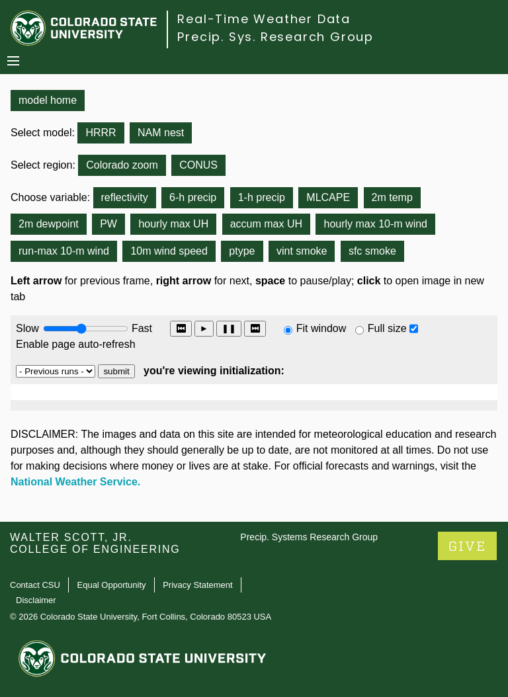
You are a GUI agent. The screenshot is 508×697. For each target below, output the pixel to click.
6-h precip (192, 197)
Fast (141, 328)
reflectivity (124, 197)
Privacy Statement (198, 585)
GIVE (467, 546)
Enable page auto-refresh (76, 344)
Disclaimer (36, 600)
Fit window (321, 328)
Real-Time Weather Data (264, 19)
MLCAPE (328, 197)
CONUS (198, 165)
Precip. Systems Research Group (309, 537)
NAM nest (161, 132)
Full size (387, 328)
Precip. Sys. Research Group (275, 36)
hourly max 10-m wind (375, 223)
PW (108, 223)
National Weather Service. (75, 481)
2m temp (392, 197)
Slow (27, 328)
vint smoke (301, 251)
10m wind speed (169, 251)
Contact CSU (35, 585)
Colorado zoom (122, 165)
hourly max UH (173, 223)
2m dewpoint (49, 223)
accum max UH (266, 223)
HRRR (100, 132)
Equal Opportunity (111, 585)
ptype (242, 251)
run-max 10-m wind (64, 251)
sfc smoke (372, 251)
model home (48, 100)
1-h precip (261, 197)
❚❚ (229, 328)
